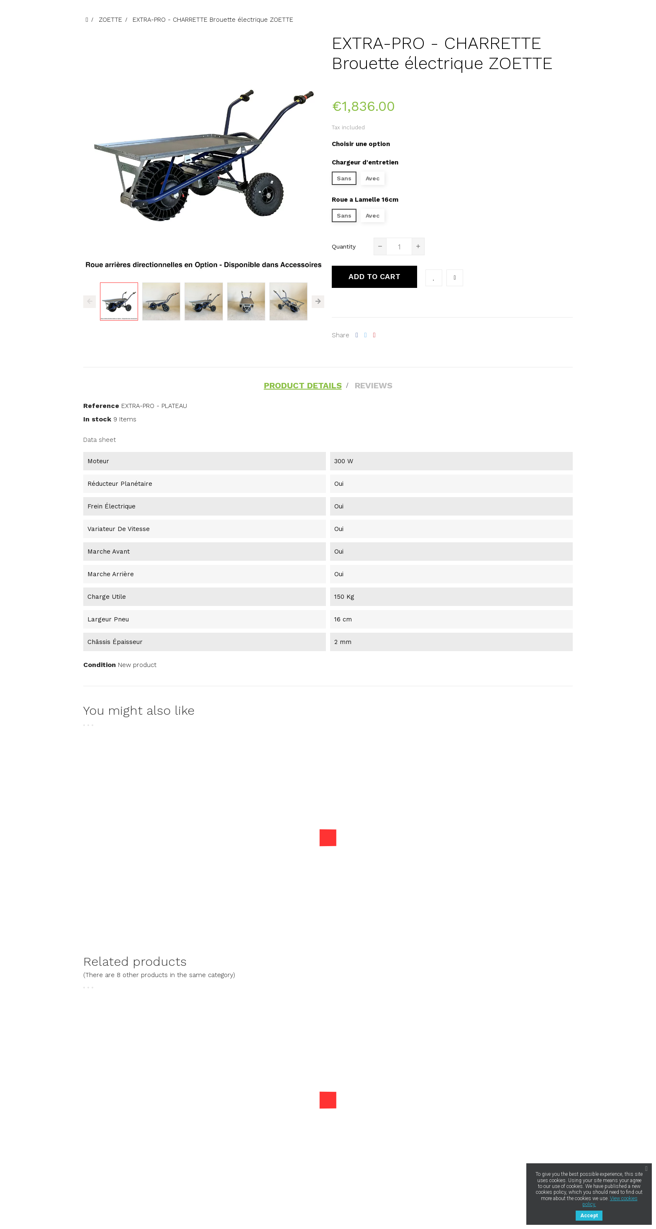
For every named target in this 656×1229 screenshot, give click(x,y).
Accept (589, 1216)
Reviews (373, 385)
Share (357, 335)
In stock (97, 419)
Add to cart (374, 276)
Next (318, 301)
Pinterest (374, 335)
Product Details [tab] (303, 385)
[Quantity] (399, 246)
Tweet (365, 335)
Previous (89, 301)
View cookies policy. (610, 1201)
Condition (99, 665)
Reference (101, 406)
